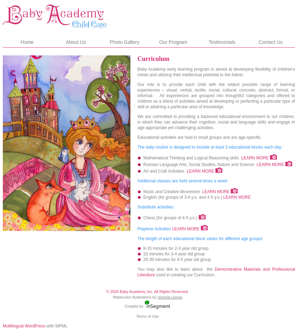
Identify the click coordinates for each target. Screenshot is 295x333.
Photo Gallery (124, 42)
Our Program (173, 42)
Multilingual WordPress (24, 326)
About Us (76, 42)
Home (27, 42)
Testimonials (221, 42)
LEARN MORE (255, 158)
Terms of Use (147, 316)
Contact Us (270, 42)
